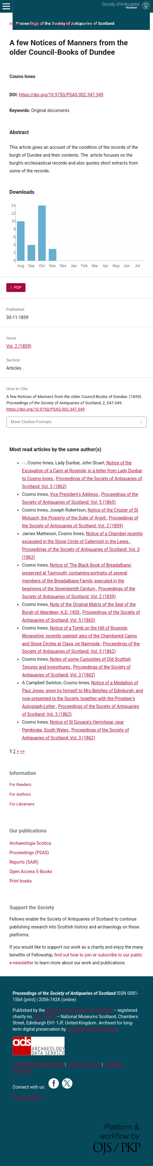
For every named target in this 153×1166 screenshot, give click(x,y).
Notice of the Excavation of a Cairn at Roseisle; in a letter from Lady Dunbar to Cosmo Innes (82, 470)
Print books (20, 880)
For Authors (20, 794)
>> (22, 751)
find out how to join (73, 954)
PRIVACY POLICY (84, 1064)
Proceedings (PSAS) (29, 852)
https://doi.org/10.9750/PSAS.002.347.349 (61, 94)
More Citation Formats (31, 421)
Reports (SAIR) (23, 862)
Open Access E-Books (30, 871)
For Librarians (21, 804)
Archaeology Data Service (92, 1029)
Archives (36, 23)
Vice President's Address (74, 494)
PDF (17, 287)
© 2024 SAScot (27, 1097)
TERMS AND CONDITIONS (38, 1064)
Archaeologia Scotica (30, 843)
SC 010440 (44, 1016)
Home (14, 23)
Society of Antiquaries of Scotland (80, 1010)
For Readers (20, 784)
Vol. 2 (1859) (63, 23)
